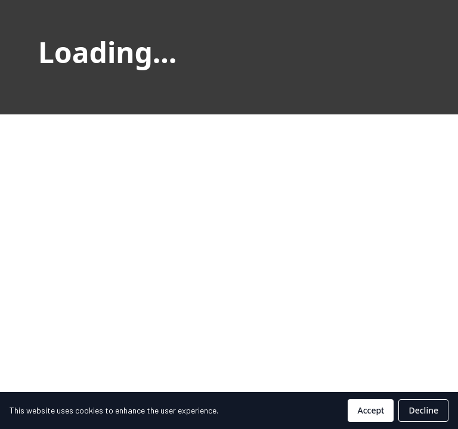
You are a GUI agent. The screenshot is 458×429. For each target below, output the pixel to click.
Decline (423, 410)
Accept (370, 410)
